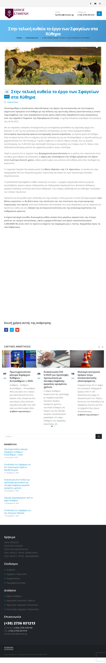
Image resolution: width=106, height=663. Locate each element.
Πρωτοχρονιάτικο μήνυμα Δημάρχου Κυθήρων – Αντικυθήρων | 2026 (21, 376)
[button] (52, 431)
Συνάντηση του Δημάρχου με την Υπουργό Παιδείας (17, 517)
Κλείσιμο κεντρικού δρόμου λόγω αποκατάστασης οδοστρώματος (89, 376)
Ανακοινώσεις (12, 102)
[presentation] (99, 347)
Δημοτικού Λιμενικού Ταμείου (20, 606)
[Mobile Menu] (99, 13)
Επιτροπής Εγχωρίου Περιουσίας (22, 614)
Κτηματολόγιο (13, 583)
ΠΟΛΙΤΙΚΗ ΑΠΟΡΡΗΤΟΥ (16, 554)
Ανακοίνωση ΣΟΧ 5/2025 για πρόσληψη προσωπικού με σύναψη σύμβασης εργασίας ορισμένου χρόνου (56, 379)
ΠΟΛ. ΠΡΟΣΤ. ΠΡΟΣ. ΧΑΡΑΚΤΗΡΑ (20, 558)
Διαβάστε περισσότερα (20, 411)
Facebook (6, 330)
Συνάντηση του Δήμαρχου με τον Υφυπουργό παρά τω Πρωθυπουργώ (17, 472)
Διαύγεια (10, 575)
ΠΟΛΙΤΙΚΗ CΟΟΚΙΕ (13, 551)
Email (17, 330)
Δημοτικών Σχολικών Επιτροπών (22, 610)
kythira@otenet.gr (64, 14)
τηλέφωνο (81, 12)
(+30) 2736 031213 (85, 14)
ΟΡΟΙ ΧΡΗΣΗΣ (11, 547)
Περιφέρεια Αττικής (16, 588)
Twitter (12, 330)
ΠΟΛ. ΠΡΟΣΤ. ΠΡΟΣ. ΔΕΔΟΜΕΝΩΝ (21, 561)
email (57, 12)
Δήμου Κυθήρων (14, 601)
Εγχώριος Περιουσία (16, 579)
